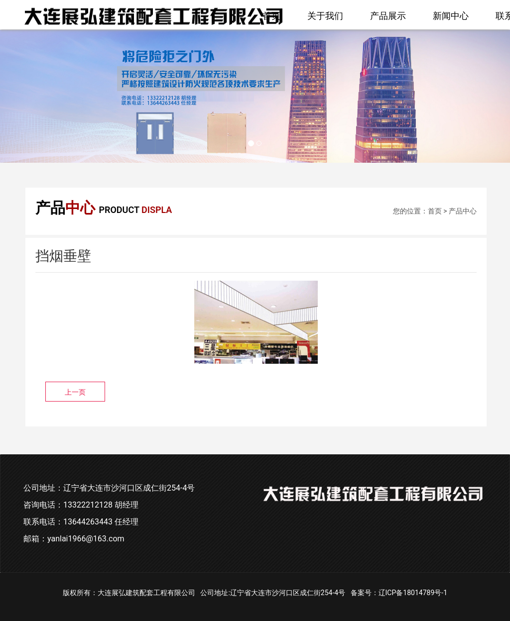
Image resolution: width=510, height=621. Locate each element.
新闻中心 (451, 15)
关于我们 (325, 15)
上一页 (75, 392)
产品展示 (388, 15)
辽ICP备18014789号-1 (413, 593)
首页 (271, 15)
